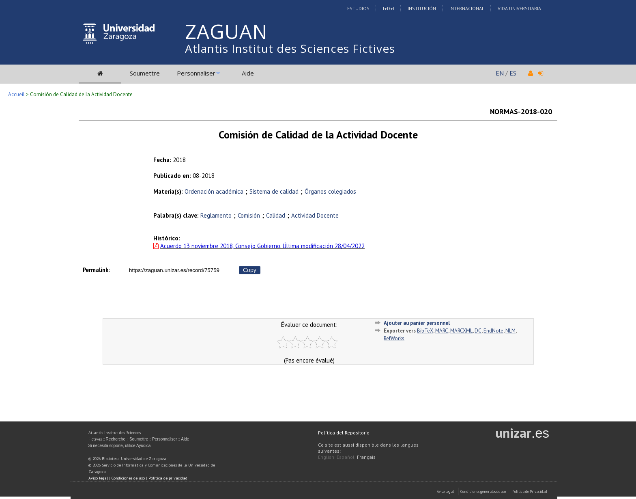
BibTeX (425, 330)
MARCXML (461, 330)
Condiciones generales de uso (483, 491)
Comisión (249, 215)
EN (500, 73)
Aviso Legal (445, 491)
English (326, 457)
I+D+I (388, 8)
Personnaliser (196, 73)
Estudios (358, 8)
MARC (441, 330)
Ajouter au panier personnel (417, 323)
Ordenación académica (214, 191)
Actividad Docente (315, 215)
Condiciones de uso (128, 478)
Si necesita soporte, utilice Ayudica (119, 445)
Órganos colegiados (330, 191)
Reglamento (216, 215)
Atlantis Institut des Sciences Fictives (290, 48)
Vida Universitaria (519, 8)
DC (478, 330)
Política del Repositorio (344, 433)
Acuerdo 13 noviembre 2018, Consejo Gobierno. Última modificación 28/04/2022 (262, 246)
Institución (422, 8)
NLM (510, 330)
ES (512, 73)
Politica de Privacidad (529, 491)
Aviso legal (98, 478)
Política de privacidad (167, 478)
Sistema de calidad (274, 191)
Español (346, 457)
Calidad (275, 215)
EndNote (493, 330)
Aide (248, 73)
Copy (249, 270)
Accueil (16, 94)
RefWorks (394, 338)
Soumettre (145, 73)
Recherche (115, 439)
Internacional (466, 8)
